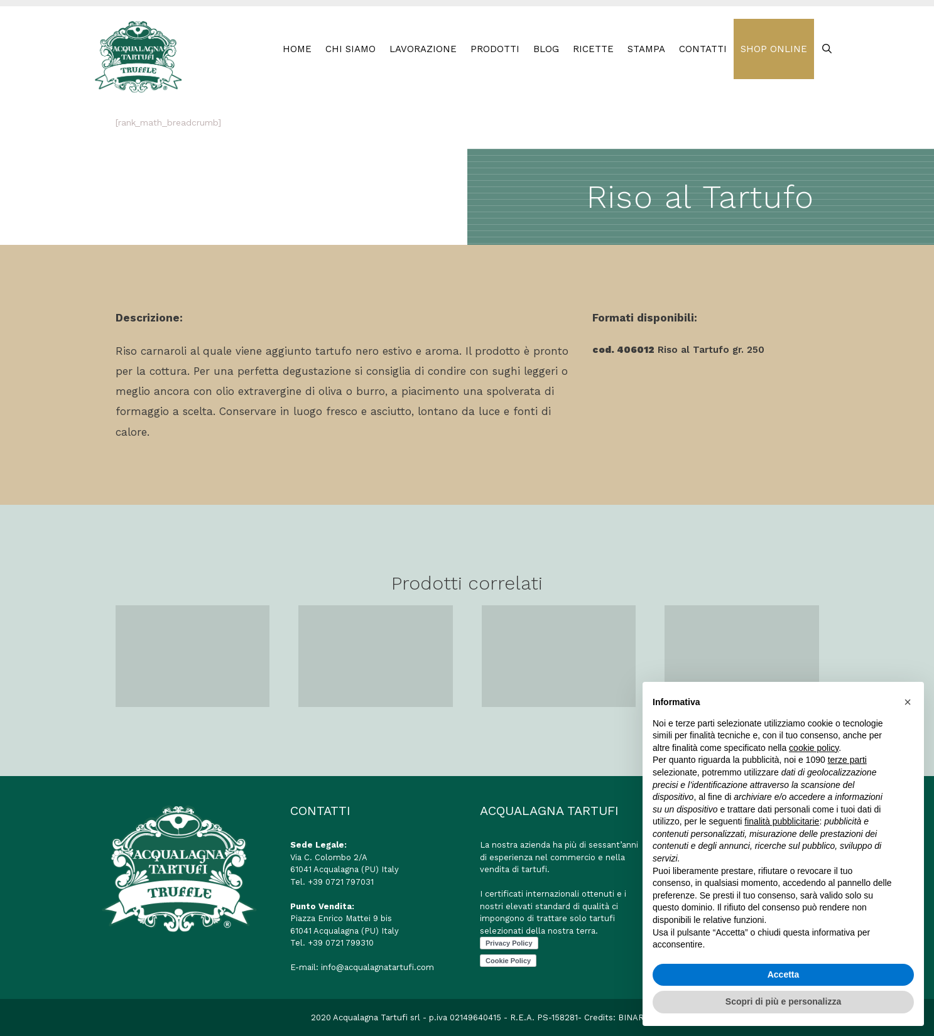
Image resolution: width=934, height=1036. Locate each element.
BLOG (546, 49)
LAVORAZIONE (423, 49)
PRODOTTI (494, 49)
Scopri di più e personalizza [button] (783, 1001)
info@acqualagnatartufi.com (377, 967)
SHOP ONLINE (774, 49)
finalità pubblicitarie (781, 821)
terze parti (847, 760)
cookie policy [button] (814, 748)
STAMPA (646, 49)
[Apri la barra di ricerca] (827, 49)
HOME (297, 49)
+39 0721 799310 (341, 942)
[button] (908, 702)
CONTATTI (703, 49)
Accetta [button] (784, 974)
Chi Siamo (350, 49)
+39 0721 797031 (341, 882)
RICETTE (593, 49)
